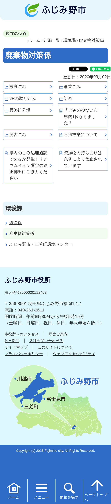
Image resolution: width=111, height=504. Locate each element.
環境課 (69, 40)
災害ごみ (17, 134)
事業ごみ (72, 86)
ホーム (34, 40)
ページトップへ (95, 490)
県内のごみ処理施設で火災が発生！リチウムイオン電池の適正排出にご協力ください (28, 165)
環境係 (15, 222)
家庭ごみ (17, 86)
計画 (68, 98)
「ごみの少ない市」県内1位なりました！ (83, 116)
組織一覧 (52, 40)
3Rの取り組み (22, 98)
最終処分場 (19, 110)
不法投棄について (81, 134)
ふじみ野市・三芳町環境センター (41, 244)
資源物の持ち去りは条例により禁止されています (83, 159)
